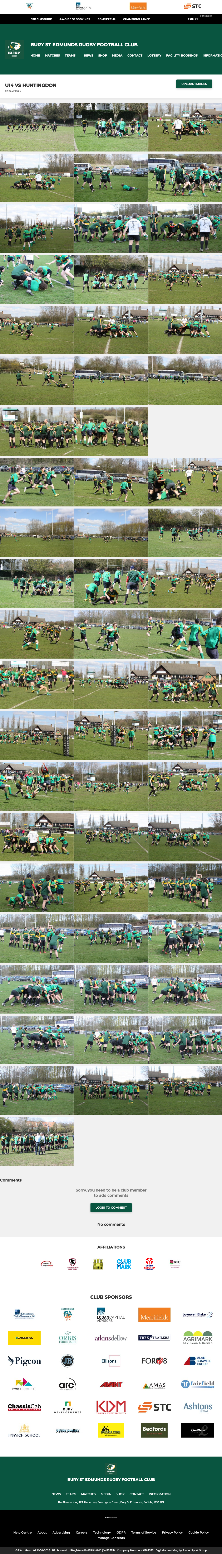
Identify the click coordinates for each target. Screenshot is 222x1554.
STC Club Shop (41, 19)
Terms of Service (143, 1532)
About (42, 1532)
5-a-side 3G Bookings (74, 19)
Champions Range (136, 19)
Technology (102, 1532)
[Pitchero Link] (208, 20)
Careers (81, 1532)
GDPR (121, 1532)
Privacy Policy (172, 1532)
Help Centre (22, 1532)
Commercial (107, 19)
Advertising (61, 1532)
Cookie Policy (198, 1532)
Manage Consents (111, 1538)
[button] (35, 56)
